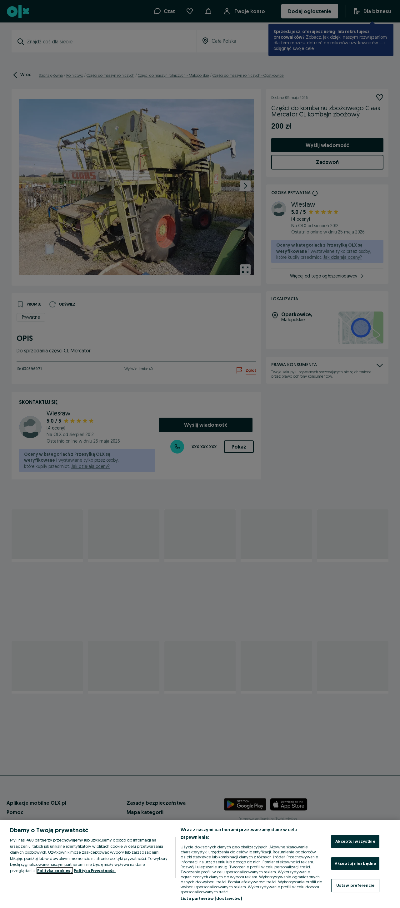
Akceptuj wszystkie (355, 841)
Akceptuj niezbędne (355, 863)
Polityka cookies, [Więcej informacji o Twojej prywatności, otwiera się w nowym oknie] (54, 870)
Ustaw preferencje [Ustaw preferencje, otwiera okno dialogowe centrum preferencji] (355, 885)
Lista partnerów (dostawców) (211, 898)
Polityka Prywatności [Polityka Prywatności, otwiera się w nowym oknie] (95, 870)
